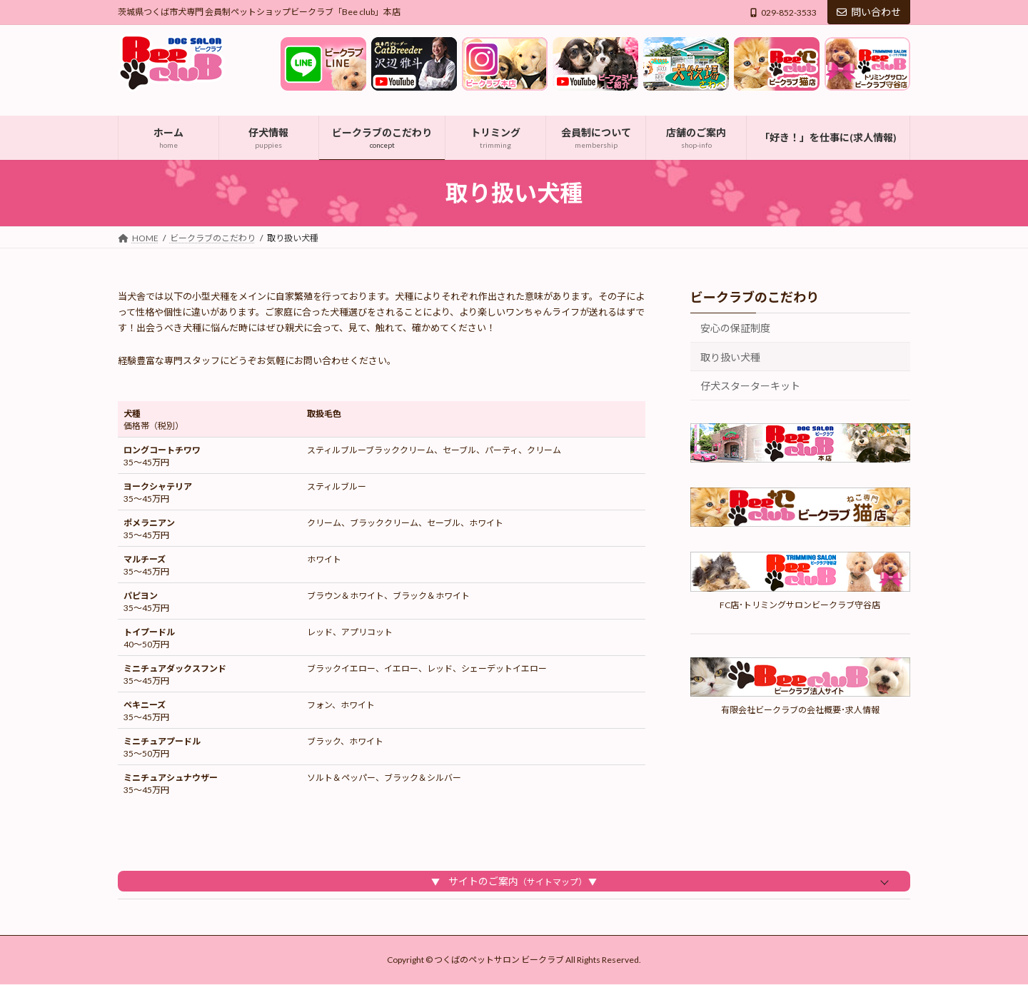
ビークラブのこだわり (754, 297)
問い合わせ (869, 12)
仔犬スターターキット (750, 386)
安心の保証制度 (735, 328)
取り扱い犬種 (730, 356)
